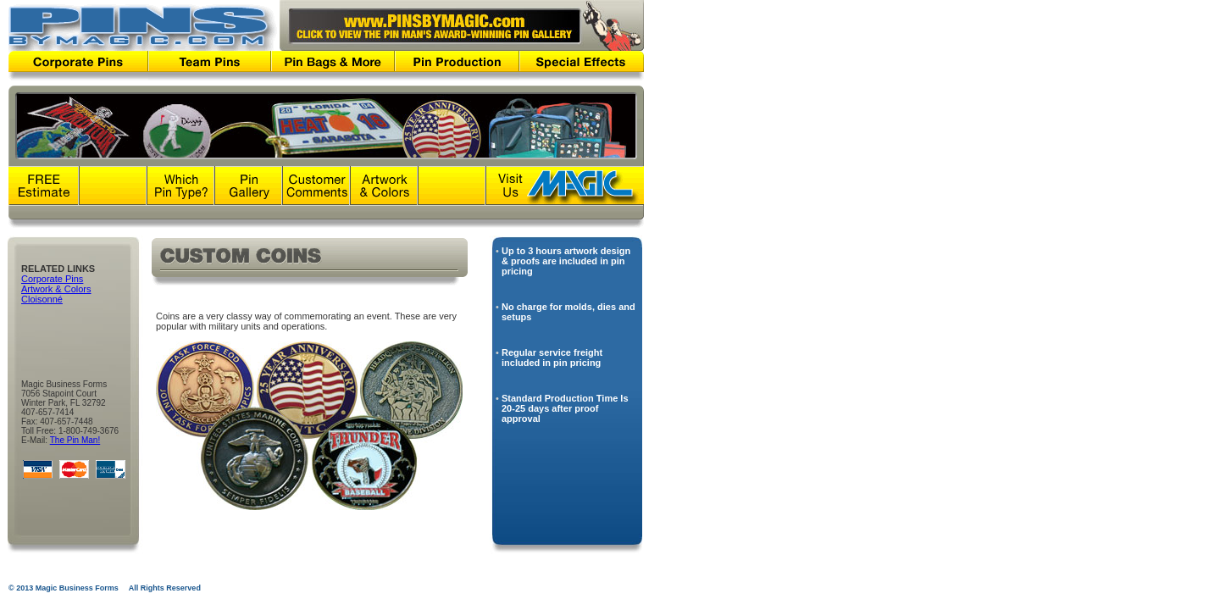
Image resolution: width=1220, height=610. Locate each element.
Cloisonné (42, 299)
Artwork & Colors (56, 289)
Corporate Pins (52, 279)
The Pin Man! (75, 440)
